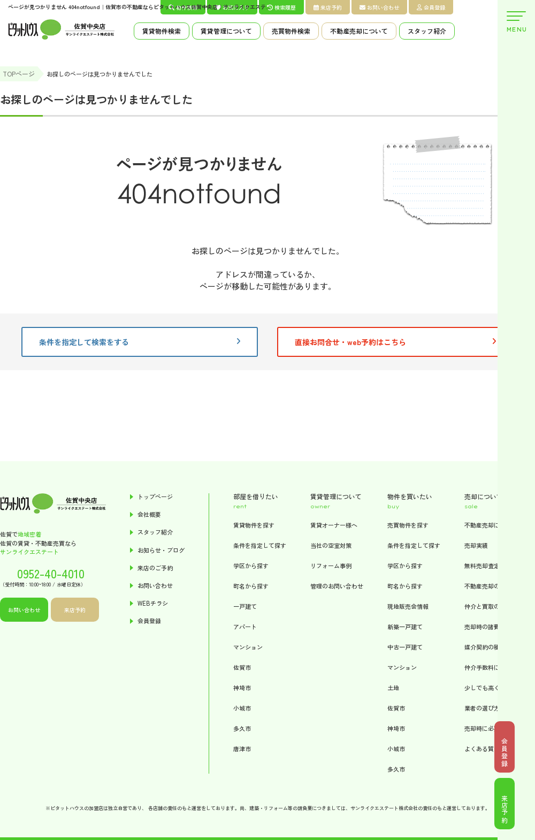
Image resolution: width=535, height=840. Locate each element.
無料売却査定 (482, 565)
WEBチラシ (152, 603)
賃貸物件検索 (161, 30)
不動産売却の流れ (487, 586)
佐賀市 (242, 667)
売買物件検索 (291, 30)
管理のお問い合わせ (336, 586)
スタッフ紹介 (427, 30)
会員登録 (431, 7)
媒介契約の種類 (485, 647)
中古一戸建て (405, 647)
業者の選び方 (482, 708)
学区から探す (251, 565)
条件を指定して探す (259, 545)
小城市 (242, 708)
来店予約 (328, 7)
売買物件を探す (408, 525)
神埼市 (242, 687)
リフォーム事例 (330, 565)
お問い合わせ (379, 7)
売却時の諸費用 (485, 626)
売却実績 (476, 545)
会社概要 (149, 514)
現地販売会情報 (408, 606)
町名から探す (251, 586)
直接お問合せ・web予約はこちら (395, 342)
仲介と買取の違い (487, 606)
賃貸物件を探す (253, 525)
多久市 (242, 728)
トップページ (155, 496)
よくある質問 (482, 748)
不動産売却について (359, 30)
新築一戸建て (405, 626)
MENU (516, 22)
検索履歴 (281, 7)
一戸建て (245, 606)
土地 (393, 687)
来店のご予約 (155, 567)
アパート (245, 626)
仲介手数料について (490, 667)
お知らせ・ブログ (161, 550)
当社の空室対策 (330, 545)
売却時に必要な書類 (490, 728)
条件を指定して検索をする (139, 342)
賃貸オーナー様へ (333, 525)
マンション (248, 647)
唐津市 (242, 748)
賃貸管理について (226, 30)
